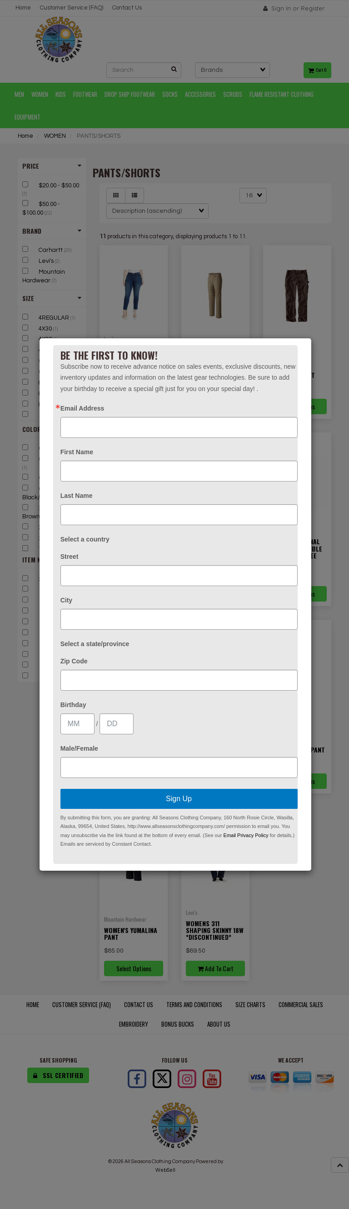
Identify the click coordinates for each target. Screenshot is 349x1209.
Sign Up (179, 799)
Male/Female (79, 748)
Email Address (82, 408)
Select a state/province (95, 644)
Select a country (85, 539)
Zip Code (74, 661)
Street (69, 556)
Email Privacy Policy (246, 835)
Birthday (73, 705)
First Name (76, 452)
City (66, 600)
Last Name (76, 495)
